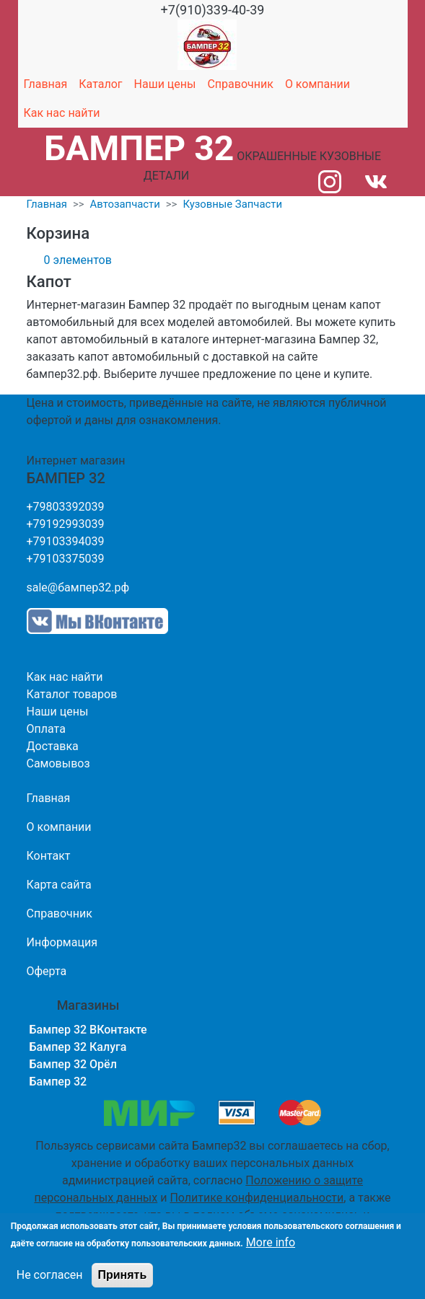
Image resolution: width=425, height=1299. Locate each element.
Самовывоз (58, 763)
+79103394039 (66, 541)
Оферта (47, 971)
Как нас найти (62, 113)
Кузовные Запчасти (232, 204)
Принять (122, 1275)
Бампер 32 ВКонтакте (88, 1029)
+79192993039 (66, 524)
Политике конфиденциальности (256, 1198)
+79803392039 (66, 507)
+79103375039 (66, 558)
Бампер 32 (58, 1081)
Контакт (49, 856)
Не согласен (50, 1275)
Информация (62, 942)
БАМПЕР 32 (139, 148)
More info (270, 1242)
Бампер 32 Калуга (78, 1047)
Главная (46, 84)
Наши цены (165, 84)
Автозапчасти (125, 204)
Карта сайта (59, 884)
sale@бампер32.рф (78, 587)
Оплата (46, 729)
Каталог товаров (72, 694)
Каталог (100, 84)
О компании (317, 84)
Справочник (240, 84)
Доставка (53, 746)
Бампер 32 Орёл (73, 1064)
